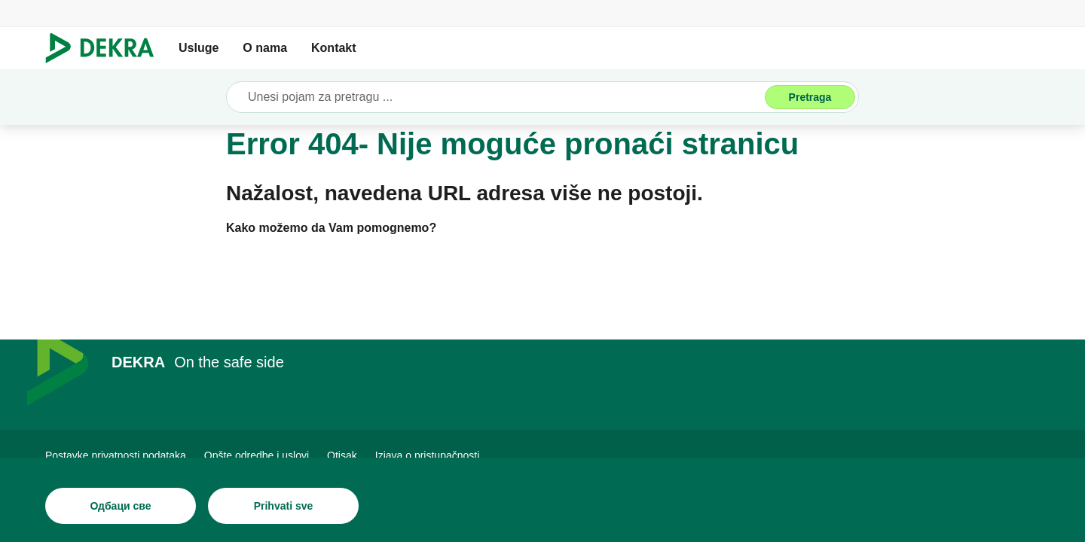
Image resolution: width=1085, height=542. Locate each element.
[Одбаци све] (120, 506)
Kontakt (333, 47)
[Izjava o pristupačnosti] (427, 455)
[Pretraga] (810, 97)
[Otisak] (342, 455)
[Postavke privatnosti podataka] (115, 455)
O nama (265, 47)
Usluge (199, 47)
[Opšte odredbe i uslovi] (256, 455)
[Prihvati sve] (283, 506)
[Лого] (106, 48)
